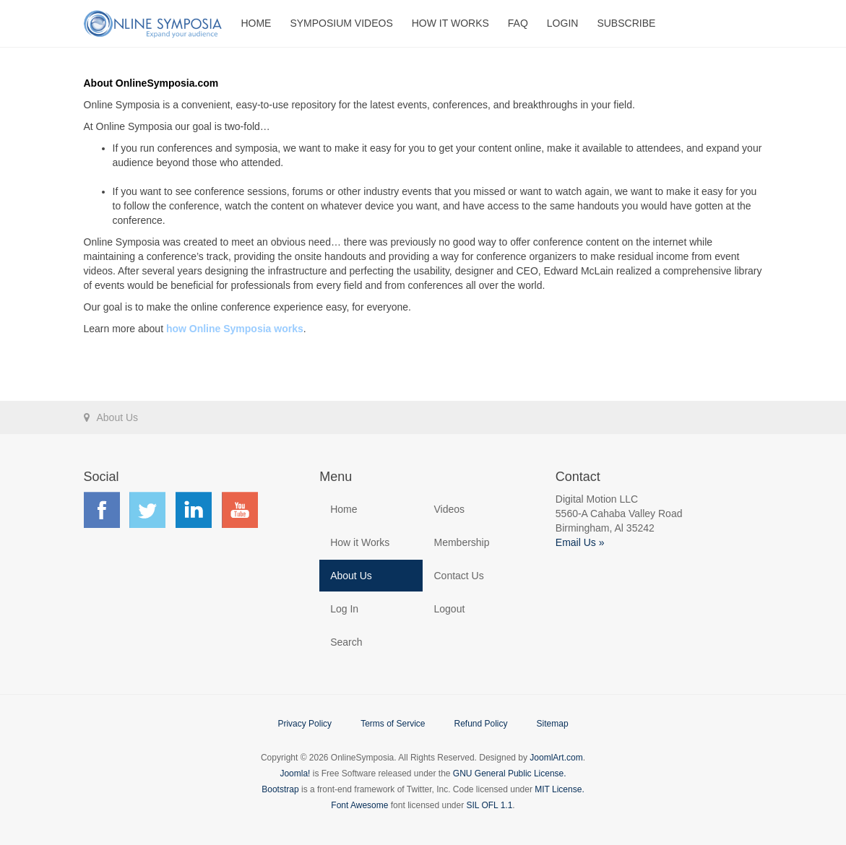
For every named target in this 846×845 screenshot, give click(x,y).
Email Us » (580, 542)
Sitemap (553, 724)
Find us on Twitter (147, 510)
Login (563, 23)
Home (256, 23)
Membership (461, 542)
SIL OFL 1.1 (490, 805)
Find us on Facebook (102, 510)
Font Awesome (359, 805)
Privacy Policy (304, 724)
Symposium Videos (341, 23)
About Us (351, 575)
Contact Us (458, 575)
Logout (449, 609)
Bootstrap (280, 789)
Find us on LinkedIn (194, 510)
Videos (449, 509)
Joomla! (295, 773)
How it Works (359, 542)
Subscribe (626, 23)
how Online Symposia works (234, 328)
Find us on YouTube (240, 510)
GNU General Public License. (509, 773)
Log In (344, 609)
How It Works (450, 23)
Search (346, 642)
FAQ (518, 23)
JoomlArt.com (556, 758)
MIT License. (559, 789)
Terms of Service (393, 724)
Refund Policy (480, 724)
